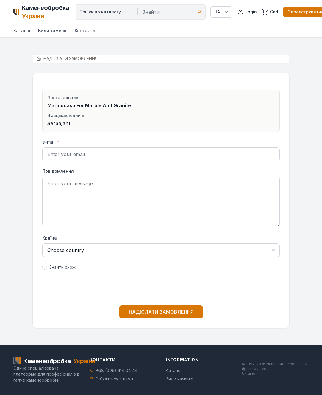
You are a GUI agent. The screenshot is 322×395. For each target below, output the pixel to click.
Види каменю (53, 30)
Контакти (85, 30)
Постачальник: (63, 97)
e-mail (50, 141)
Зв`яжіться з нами (114, 378)
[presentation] (161, 289)
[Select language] (221, 12)
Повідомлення (58, 171)
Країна (49, 237)
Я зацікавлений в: (66, 115)
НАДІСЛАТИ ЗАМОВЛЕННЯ (161, 312)
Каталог (22, 30)
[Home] (42, 12)
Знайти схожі (62, 267)
